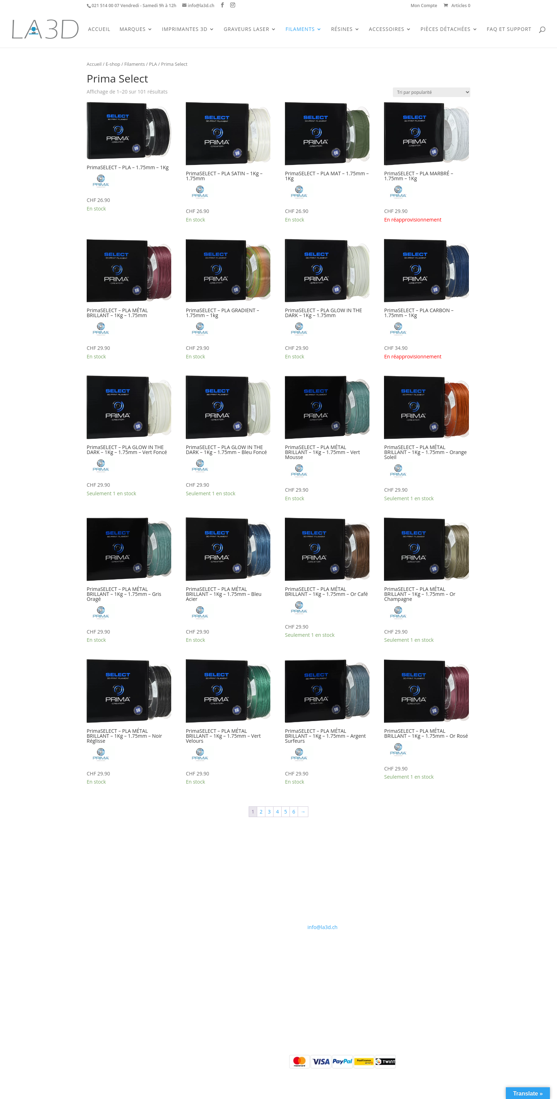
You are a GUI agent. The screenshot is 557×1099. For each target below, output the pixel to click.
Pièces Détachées (446, 29)
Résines (342, 29)
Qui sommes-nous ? (213, 879)
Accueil (99, 29)
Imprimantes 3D (184, 29)
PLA (153, 64)
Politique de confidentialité (221, 905)
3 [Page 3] (269, 811)
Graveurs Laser (246, 29)
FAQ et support (509, 29)
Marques (132, 29)
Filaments (300, 29)
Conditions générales (214, 896)
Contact (199, 888)
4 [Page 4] (277, 811)
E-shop (113, 64)
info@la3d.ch (323, 927)
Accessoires (387, 29)
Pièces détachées (106, 913)
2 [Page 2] (261, 811)
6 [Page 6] (293, 811)
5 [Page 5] (285, 811)
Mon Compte (424, 6)
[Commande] (431, 92)
